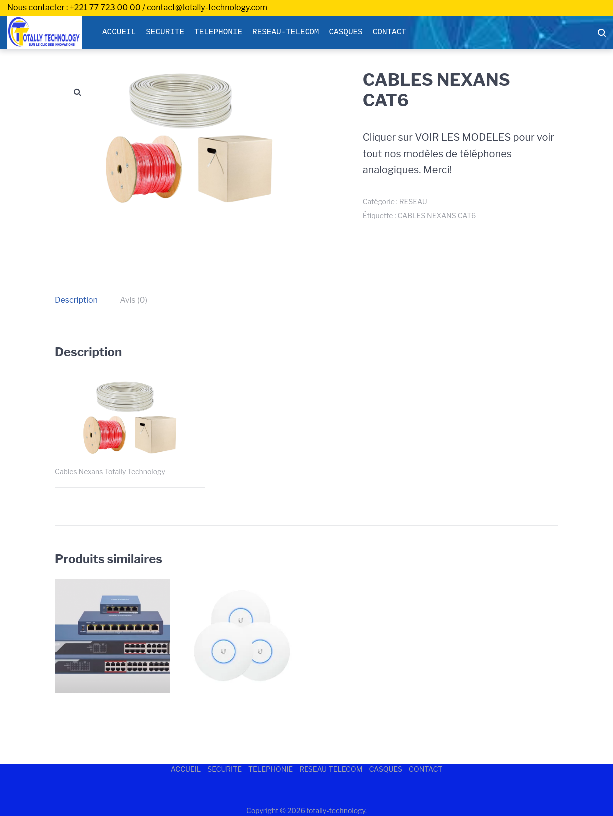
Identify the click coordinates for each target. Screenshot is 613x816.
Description (76, 300)
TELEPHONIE (218, 32)
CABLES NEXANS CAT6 (436, 215)
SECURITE (165, 32)
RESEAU (413, 201)
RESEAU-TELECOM (285, 32)
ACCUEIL (119, 32)
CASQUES (345, 32)
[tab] (81, 300)
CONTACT (389, 32)
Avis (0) (133, 300)
